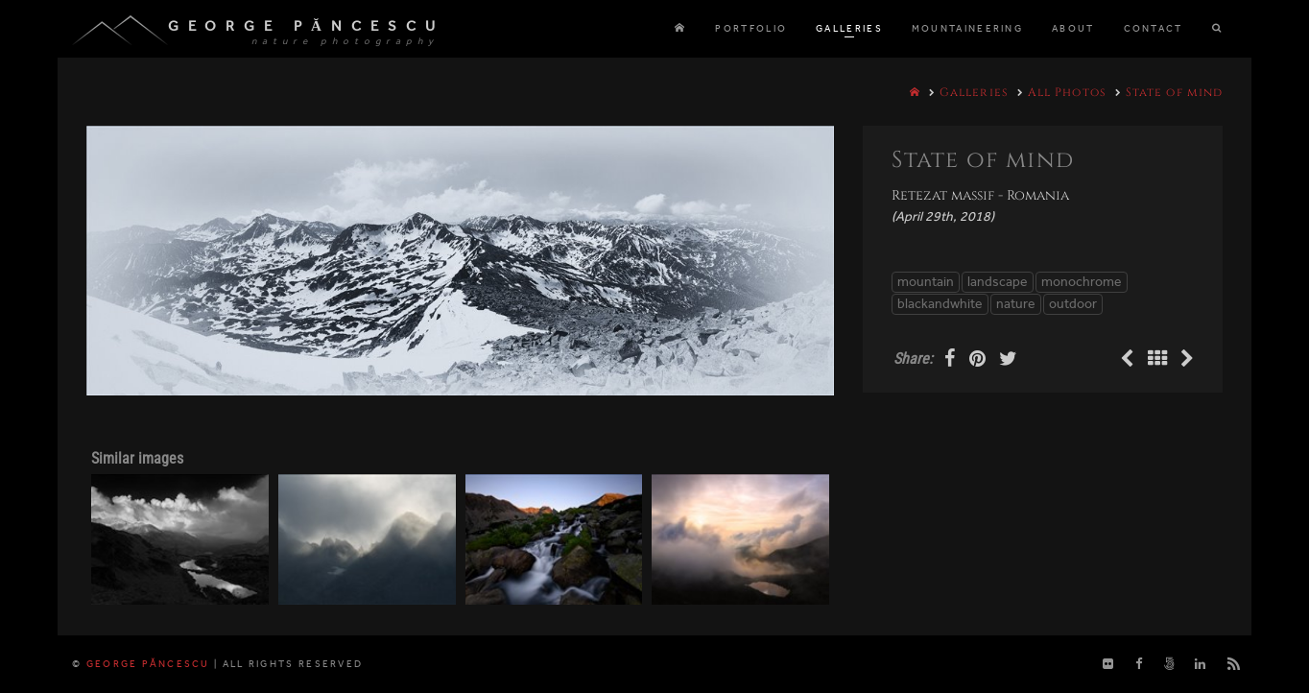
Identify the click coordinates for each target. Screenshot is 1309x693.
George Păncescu (306, 26)
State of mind (1174, 92)
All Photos (1067, 92)
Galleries (974, 92)
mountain (925, 282)
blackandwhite (940, 304)
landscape (997, 282)
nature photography (345, 41)
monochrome (1081, 282)
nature (1015, 304)
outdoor (1073, 304)
